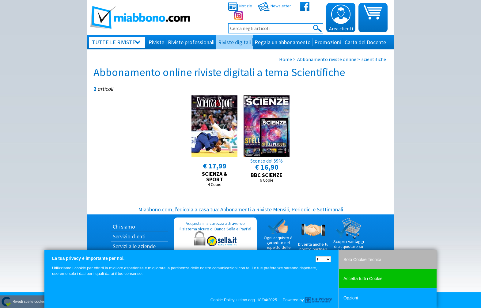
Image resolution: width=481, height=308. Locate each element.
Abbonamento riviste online (326, 59)
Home (285, 59)
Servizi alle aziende (134, 246)
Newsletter (274, 6)
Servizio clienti (129, 236)
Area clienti (341, 18)
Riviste (156, 42)
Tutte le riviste (113, 42)
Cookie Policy (222, 300)
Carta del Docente (365, 42)
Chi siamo (124, 226)
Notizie (240, 6)
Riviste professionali (191, 42)
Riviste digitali (234, 42)
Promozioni (327, 42)
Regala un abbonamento (283, 42)
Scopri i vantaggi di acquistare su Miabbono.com (348, 236)
